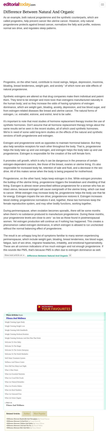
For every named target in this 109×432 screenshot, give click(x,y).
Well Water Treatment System (15, 358)
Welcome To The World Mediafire (16, 354)
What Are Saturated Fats (13, 394)
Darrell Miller (38, 425)
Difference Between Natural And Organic (38, 11)
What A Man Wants (11, 370)
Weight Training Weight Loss (15, 326)
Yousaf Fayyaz (44, 419)
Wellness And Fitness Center (14, 362)
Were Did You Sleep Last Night (15, 366)
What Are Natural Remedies (14, 382)
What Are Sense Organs (13, 398)
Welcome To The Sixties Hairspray (17, 350)
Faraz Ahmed (36, 428)
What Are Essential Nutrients (15, 374)
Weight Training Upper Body (15, 322)
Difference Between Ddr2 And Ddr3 (18, 428)
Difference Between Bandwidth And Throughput (22, 419)
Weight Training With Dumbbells (16, 330)
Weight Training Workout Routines (17, 334)
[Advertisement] (27, 53)
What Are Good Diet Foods (14, 378)
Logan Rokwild (35, 421)
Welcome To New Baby (13, 342)
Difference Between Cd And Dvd (17, 421)
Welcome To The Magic (13, 346)
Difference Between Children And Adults (20, 423)
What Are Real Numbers (13, 390)
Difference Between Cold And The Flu (19, 425)
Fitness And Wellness (16, 318)
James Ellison (39, 423)
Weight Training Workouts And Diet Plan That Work (23, 338)
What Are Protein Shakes (13, 386)
